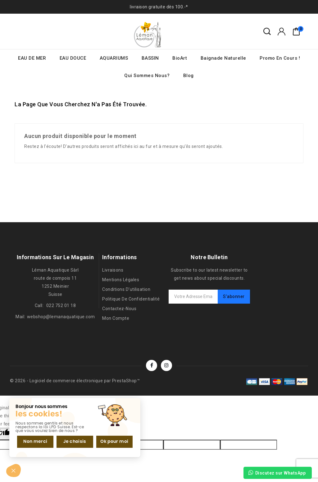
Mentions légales (120, 279)
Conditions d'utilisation (126, 289)
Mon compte (115, 318)
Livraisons (112, 270)
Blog (188, 75)
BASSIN (150, 58)
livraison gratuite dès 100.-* (159, 6)
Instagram (166, 365)
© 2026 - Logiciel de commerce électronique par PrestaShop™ (75, 380)
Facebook (151, 365)
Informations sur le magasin (55, 257)
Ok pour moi (114, 441)
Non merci (35, 441)
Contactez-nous (119, 308)
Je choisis (74, 441)
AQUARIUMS (114, 58)
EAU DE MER (32, 58)
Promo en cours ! (280, 58)
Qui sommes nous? (147, 75)
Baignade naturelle (223, 58)
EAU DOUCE (73, 58)
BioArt (179, 58)
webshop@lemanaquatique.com (61, 316)
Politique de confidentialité (131, 298)
